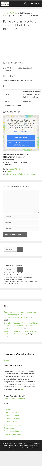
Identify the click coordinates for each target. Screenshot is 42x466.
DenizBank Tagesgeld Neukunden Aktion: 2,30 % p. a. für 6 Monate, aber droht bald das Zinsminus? (21, 325)
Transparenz (9, 428)
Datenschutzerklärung (13, 425)
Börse (6, 360)
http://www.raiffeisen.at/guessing (21, 174)
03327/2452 (15, 169)
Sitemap (7, 409)
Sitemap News (11, 422)
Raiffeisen (14, 13)
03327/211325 (12, 171)
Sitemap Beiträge (13, 418)
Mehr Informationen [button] (21, 131)
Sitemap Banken (12, 412)
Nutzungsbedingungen (13, 431)
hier (22, 389)
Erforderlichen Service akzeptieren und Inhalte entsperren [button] (21, 144)
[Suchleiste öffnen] (25, 4)
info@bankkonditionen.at (14, 398)
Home (5, 13)
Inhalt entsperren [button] (21, 137)
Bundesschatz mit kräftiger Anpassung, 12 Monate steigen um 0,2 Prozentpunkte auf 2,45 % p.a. (20, 314)
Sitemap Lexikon (12, 415)
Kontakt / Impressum (12, 434)
